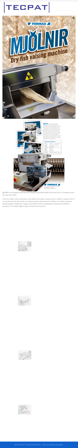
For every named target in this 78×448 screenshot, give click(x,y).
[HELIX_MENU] (73, 17)
